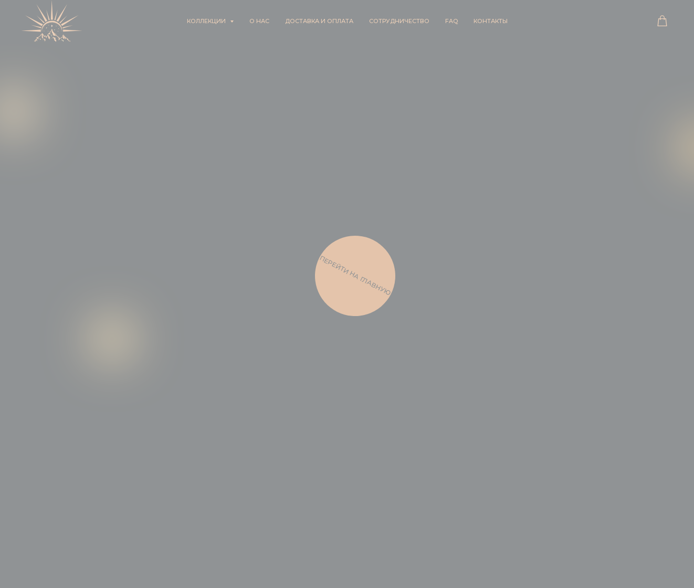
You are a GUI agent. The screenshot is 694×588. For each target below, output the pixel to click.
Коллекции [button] (207, 21)
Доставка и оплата (319, 21)
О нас (259, 21)
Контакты (491, 21)
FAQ (451, 21)
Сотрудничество (399, 21)
